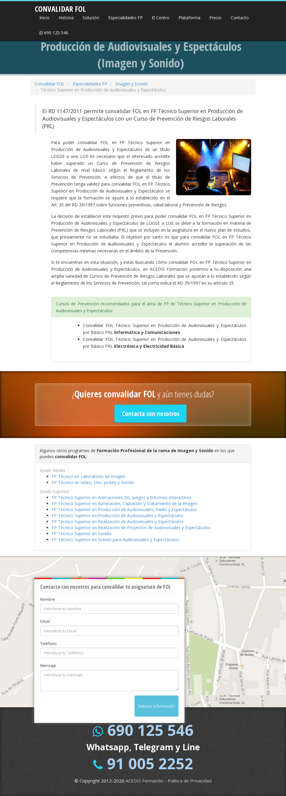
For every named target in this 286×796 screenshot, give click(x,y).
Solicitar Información (156, 706)
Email (45, 621)
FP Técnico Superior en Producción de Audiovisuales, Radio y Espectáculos (124, 509)
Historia (66, 17)
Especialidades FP (125, 17)
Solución (91, 17)
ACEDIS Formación (144, 781)
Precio (215, 17)
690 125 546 (53, 32)
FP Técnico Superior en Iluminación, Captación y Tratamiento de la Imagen (124, 503)
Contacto (240, 17)
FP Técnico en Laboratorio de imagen (88, 476)
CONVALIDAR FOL (60, 7)
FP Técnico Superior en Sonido (81, 533)
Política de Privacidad (189, 781)
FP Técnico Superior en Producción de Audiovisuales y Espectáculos (118, 515)
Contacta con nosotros (150, 413)
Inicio (44, 17)
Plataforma (189, 17)
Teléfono (48, 643)
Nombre (47, 599)
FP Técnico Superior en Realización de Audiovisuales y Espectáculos (118, 521)
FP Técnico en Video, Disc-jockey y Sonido (93, 482)
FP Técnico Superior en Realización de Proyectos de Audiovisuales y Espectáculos (131, 527)
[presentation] (86, 707)
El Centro (160, 17)
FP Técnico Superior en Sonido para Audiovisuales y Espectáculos (115, 539)
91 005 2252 (150, 763)
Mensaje (48, 665)
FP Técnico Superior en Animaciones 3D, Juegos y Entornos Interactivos (122, 497)
